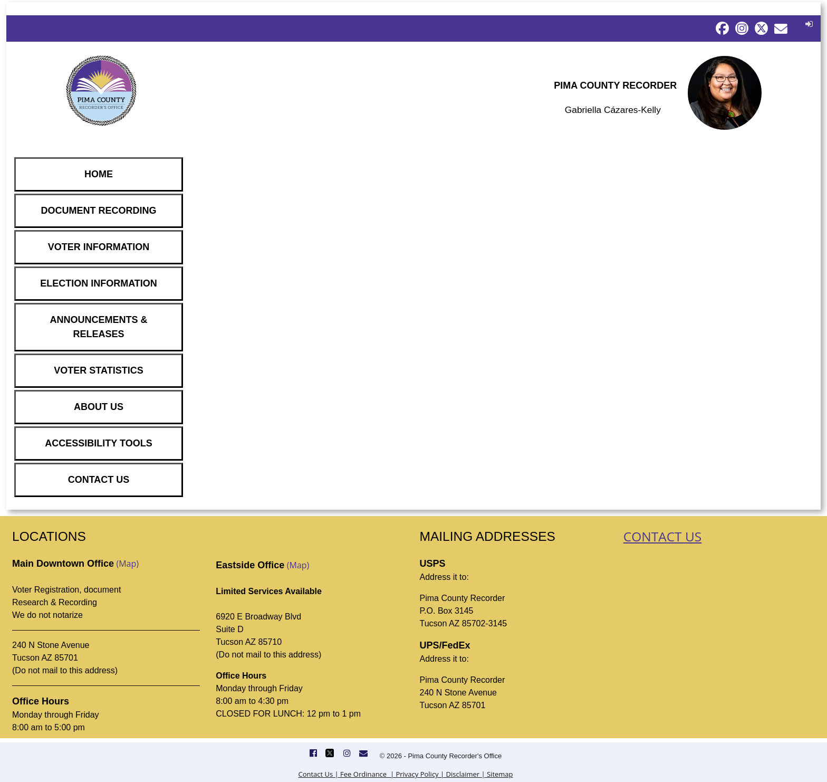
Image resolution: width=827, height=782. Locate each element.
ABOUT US (98, 407)
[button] (808, 24)
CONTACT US (99, 479)
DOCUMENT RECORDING (99, 210)
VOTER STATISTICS (98, 370)
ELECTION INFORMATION (98, 283)
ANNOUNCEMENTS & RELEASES (98, 326)
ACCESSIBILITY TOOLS (98, 443)
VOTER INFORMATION (99, 247)
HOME (98, 174)
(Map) (127, 563)
